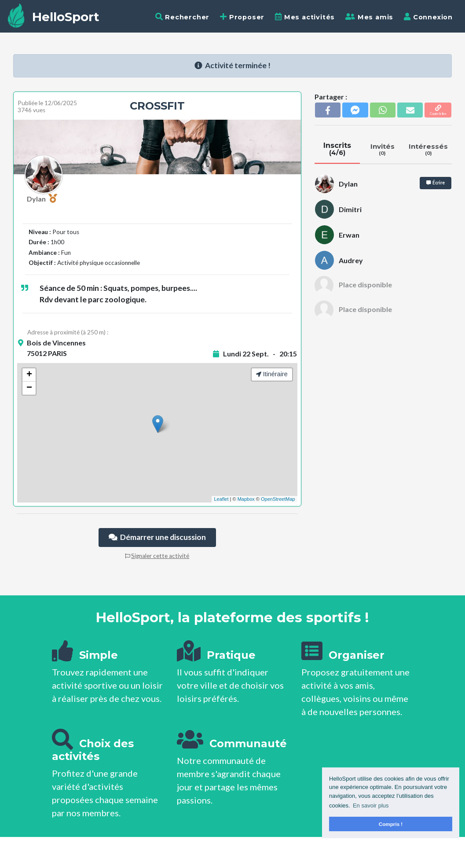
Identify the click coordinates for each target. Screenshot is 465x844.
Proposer (242, 17)
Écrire (435, 182)
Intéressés (428, 149)
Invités (382, 149)
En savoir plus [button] (371, 805)
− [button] (29, 388)
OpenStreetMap (278, 499)
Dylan (42, 198)
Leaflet (221, 499)
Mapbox (246, 499)
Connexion (428, 17)
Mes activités (305, 17)
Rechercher (182, 17)
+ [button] (29, 375)
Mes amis (369, 17)
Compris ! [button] (391, 824)
